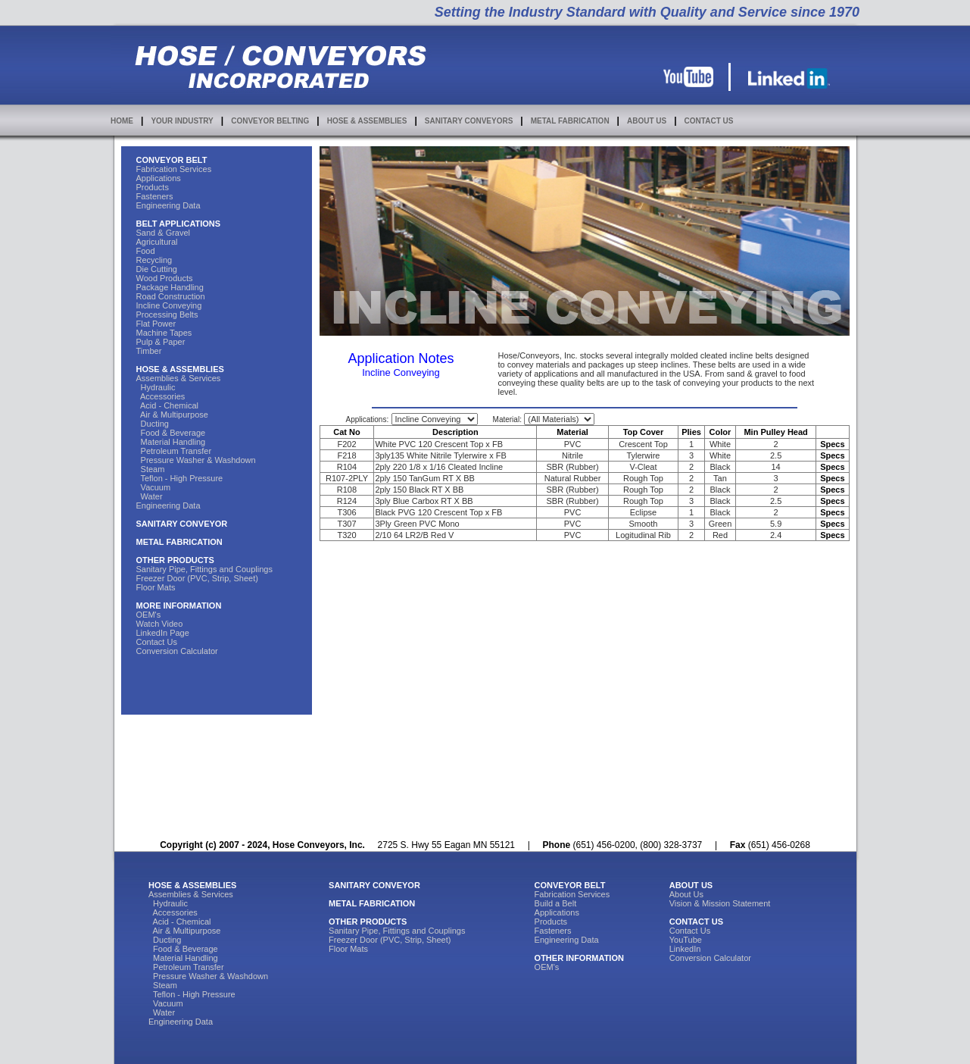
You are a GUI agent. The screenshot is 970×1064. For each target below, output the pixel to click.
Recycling (154, 259)
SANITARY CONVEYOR (182, 523)
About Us (686, 894)
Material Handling (171, 441)
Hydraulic (156, 387)
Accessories (161, 396)
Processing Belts (167, 314)
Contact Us (156, 641)
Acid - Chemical (167, 405)
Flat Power (156, 323)
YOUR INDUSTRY (182, 121)
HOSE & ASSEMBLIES (367, 121)
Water (149, 496)
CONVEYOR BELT (171, 159)
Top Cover (643, 432)
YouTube (685, 939)
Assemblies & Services (178, 378)
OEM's (148, 614)
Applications (158, 178)
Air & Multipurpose (172, 414)
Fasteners (154, 196)
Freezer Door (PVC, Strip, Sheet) (197, 578)
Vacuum (153, 487)
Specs (832, 444)
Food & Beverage (171, 432)
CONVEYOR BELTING (270, 121)
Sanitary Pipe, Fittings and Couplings (204, 569)
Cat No (346, 432)
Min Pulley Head (775, 432)
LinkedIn (685, 948)
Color (720, 432)
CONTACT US (709, 121)
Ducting (152, 423)
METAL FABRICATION (570, 121)
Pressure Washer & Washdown (196, 460)
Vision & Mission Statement (720, 903)
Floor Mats (156, 587)
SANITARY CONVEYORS (469, 121)
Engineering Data (168, 205)
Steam (150, 469)
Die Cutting (156, 269)
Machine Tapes (164, 332)
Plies (691, 432)
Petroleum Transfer (174, 450)
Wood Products (164, 278)
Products (152, 187)
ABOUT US (646, 121)
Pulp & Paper (161, 341)
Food (145, 250)
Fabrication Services (174, 169)
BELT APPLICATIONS (178, 223)
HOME (122, 121)
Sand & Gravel (163, 232)
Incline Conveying (169, 305)
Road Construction (170, 296)
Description (455, 432)
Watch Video (159, 623)
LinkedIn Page (162, 632)
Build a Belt (556, 903)
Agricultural (157, 241)
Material (572, 432)
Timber (149, 350)
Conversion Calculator (177, 651)
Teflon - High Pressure (179, 478)
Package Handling (170, 287)
